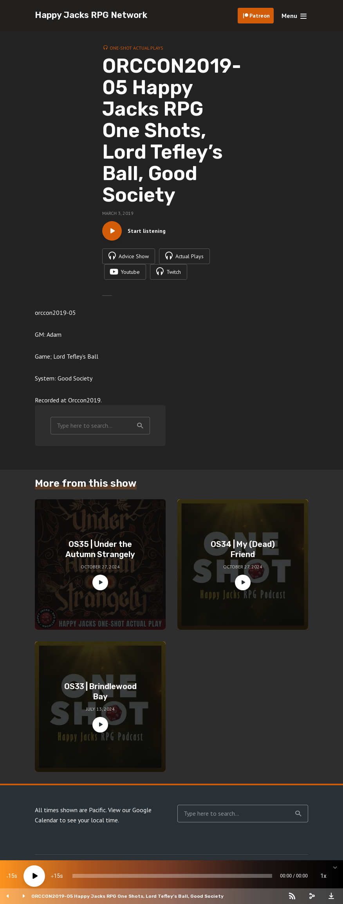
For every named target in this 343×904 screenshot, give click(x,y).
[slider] (172, 876)
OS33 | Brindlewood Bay (100, 691)
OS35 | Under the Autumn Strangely (100, 549)
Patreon (259, 15)
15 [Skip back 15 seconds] (11, 876)
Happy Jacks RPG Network (91, 15)
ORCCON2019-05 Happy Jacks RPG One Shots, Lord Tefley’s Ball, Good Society (127, 896)
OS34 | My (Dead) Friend (243, 549)
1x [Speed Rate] (324, 876)
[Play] (34, 876)
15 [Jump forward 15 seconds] (57, 876)
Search (140, 426)
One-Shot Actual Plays (136, 48)
